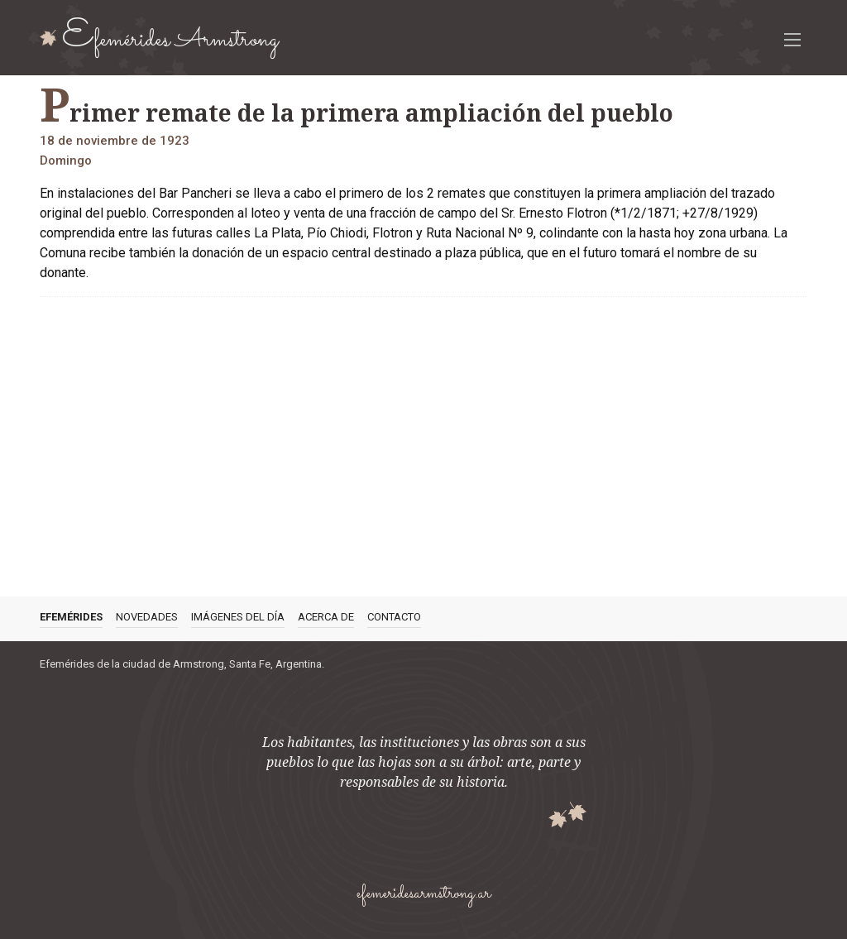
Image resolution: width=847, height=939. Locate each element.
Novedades (147, 617)
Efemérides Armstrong (170, 37)
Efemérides (71, 617)
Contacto (394, 617)
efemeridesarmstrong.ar (423, 893)
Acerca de (326, 617)
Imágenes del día (238, 617)
